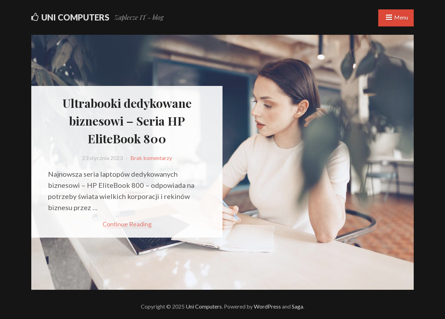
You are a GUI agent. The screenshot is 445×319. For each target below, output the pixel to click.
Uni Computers (75, 17)
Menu (401, 17)
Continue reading (127, 224)
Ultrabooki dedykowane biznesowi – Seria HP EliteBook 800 (127, 120)
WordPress (267, 306)
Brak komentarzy (151, 157)
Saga (297, 306)
